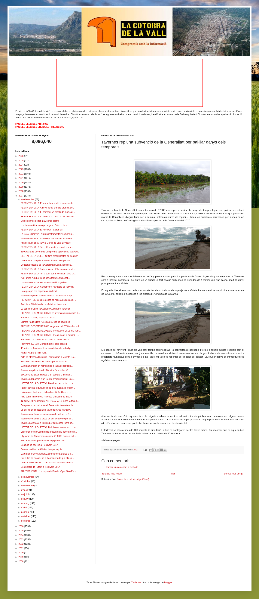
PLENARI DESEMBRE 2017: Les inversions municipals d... (50, 313)
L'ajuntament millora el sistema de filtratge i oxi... (45, 282)
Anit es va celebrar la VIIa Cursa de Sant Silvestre (46, 243)
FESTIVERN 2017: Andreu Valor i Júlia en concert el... (48, 269)
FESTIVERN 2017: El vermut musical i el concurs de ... (48, 203)
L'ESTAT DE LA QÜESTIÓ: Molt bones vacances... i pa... (49, 427)
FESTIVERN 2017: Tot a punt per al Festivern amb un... (48, 273)
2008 (21, 561)
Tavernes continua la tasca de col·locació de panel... (47, 418)
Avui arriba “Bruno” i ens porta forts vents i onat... (45, 278)
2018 (21, 191)
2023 (21, 169)
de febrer (26, 516)
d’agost (25, 490)
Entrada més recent (112, 473)
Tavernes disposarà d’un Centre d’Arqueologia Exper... (48, 379)
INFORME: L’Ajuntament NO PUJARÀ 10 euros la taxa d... (50, 401)
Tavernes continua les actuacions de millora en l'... (46, 414)
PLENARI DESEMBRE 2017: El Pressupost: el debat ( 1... (50, 335)
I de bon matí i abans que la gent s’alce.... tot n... (45, 225)
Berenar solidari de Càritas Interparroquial (41, 449)
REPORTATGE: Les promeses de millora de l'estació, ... (49, 300)
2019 (21, 187)
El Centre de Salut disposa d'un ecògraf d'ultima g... (46, 374)
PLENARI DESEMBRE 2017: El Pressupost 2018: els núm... (51, 330)
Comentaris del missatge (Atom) (133, 479)
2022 (21, 173)
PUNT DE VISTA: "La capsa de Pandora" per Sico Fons (48, 471)
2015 (21, 530)
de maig (25, 503)
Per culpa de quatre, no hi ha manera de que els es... (47, 458)
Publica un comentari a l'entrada (122, 467)
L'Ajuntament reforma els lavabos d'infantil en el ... (46, 392)
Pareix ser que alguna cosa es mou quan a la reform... (48, 388)
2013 (21, 539)
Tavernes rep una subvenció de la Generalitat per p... (47, 295)
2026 (21, 156)
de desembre (28, 199)
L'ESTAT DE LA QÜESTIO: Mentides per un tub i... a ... (48, 383)
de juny (25, 499)
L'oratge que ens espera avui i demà (39, 291)
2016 (21, 526)
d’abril (24, 507)
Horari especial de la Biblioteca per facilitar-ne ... (45, 361)
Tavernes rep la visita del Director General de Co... (46, 370)
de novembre (28, 477)
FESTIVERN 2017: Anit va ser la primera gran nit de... (48, 207)
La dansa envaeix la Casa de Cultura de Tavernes (45, 308)
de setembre (27, 485)
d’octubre (26, 481)
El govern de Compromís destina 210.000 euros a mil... (48, 436)
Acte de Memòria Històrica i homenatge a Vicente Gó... (48, 357)
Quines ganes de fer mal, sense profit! (40, 221)
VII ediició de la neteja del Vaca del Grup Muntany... (46, 410)
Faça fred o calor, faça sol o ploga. (38, 317)
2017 (21, 195)
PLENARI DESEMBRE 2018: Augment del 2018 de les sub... (51, 326)
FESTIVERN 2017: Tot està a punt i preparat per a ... (47, 247)
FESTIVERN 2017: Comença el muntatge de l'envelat (47, 287)
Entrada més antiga (233, 473)
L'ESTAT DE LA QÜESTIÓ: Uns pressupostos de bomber (49, 256)
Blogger (168, 582)
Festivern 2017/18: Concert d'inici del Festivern (44, 344)
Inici (173, 473)
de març (25, 512)
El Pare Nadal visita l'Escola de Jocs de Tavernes (45, 322)
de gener (26, 521)
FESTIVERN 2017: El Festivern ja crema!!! (42, 229)
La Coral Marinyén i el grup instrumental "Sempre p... (47, 234)
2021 (21, 178)
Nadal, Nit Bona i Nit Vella (33, 352)
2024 (21, 165)
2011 (21, 548)
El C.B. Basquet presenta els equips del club (43, 440)
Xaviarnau (136, 582)
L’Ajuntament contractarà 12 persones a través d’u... (47, 453)
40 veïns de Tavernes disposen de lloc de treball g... (46, 348)
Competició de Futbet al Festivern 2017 (40, 467)
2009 (21, 557)
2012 (21, 544)
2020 (21, 182)
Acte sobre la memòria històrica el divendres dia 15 (46, 396)
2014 (21, 535)
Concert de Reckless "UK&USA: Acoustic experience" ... (49, 462)
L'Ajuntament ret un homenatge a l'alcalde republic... (47, 366)
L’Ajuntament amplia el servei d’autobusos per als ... (47, 260)
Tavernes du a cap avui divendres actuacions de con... (48, 238)
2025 (21, 160)
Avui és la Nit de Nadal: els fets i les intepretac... (45, 304)
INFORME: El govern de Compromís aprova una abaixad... (50, 251)
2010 (21, 552)
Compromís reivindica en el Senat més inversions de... (48, 405)
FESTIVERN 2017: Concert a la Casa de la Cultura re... (48, 216)
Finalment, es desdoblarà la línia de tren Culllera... (46, 339)
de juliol (25, 494)
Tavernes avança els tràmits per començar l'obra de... (47, 423)
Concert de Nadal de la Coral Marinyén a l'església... (47, 265)
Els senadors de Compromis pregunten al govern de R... (49, 432)
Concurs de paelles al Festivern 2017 (39, 445)
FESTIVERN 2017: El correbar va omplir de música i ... (48, 212)
